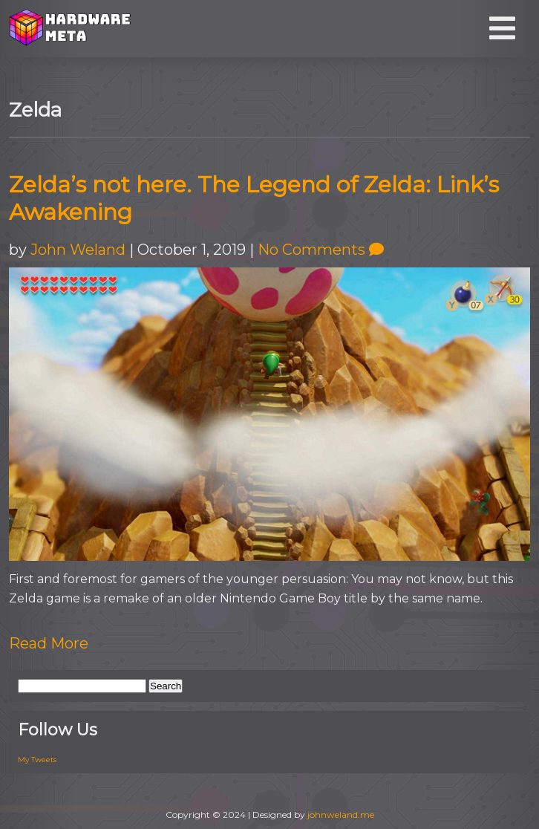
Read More (48, 643)
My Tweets (37, 759)
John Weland (77, 250)
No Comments (321, 250)
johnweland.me (340, 814)
